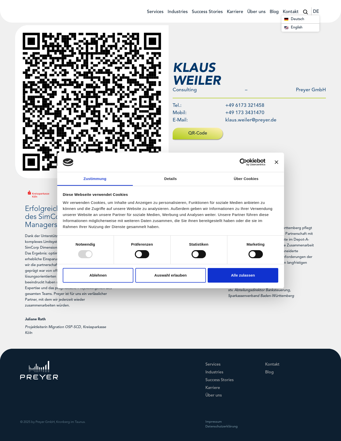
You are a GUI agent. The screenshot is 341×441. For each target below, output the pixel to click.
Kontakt (291, 12)
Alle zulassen (243, 275)
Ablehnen (98, 275)
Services (155, 12)
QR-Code (197, 133)
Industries (178, 12)
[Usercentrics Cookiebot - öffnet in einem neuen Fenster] (243, 162)
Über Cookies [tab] (246, 179)
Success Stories (207, 12)
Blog (274, 12)
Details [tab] (170, 179)
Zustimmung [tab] (94, 179)
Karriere (235, 12)
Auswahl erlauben (170, 275)
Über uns (256, 12)
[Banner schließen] (276, 162)
